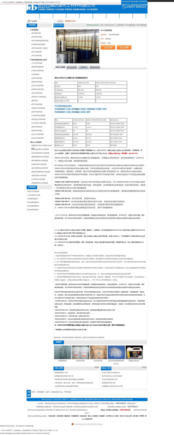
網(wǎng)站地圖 (127, 399)
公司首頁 (33, 16)
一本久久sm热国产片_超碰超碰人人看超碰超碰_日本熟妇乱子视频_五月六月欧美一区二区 (31, 2)
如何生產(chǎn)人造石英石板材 (112, 376)
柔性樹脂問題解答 (33, 202)
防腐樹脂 (71, 337)
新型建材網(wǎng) (57, 392)
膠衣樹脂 (35, 100)
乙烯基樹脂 (59, 16)
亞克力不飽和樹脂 (38, 134)
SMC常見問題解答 (33, 191)
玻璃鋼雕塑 (40, 392)
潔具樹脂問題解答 (33, 209)
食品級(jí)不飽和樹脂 (38, 119)
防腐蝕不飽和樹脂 (38, 89)
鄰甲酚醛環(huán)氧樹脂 (40, 160)
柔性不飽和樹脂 (37, 93)
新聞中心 (65, 399)
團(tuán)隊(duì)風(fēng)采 (93, 399)
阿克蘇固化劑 (80, 361)
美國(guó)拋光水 (134, 361)
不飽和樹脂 (46, 16)
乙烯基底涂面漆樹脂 (38, 44)
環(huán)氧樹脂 (73, 16)
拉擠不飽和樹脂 (37, 112)
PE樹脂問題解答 (32, 199)
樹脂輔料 (86, 16)
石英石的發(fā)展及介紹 (109, 379)
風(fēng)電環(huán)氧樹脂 (40, 149)
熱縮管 (47, 392)
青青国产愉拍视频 (6, 433)
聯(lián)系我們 (139, 16)
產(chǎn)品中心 (110, 25)
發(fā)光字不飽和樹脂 (39, 97)
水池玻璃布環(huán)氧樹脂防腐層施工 (67, 386)
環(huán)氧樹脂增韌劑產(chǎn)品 (116, 362)
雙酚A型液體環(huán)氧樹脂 (41, 172)
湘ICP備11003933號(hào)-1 (79, 410)
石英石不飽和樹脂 (38, 85)
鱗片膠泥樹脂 (36, 33)
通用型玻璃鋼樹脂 (38, 67)
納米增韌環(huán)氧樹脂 (40, 168)
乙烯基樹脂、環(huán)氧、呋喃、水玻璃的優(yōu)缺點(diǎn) (74, 383)
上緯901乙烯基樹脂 (61, 215)
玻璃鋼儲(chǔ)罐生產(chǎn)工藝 (112, 386)
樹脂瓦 (33, 392)
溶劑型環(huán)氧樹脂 (39, 175)
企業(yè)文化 (106, 399)
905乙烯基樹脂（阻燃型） (40, 48)
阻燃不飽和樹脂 (37, 130)
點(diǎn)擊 (82, 329)
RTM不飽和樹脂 (37, 104)
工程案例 (126, 16)
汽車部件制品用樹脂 (38, 115)
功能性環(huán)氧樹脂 (39, 164)
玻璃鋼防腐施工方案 (61, 372)
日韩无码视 (46, 433)
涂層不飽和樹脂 (37, 78)
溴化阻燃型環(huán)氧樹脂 (40, 153)
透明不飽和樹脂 (37, 127)
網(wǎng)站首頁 (47, 399)
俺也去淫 (39, 433)
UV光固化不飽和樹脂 (39, 123)
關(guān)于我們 (99, 16)
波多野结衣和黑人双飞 (28, 433)
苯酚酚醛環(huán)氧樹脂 (40, 183)
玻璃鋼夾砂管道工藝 (108, 383)
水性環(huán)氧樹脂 (38, 179)
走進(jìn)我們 (57, 399)
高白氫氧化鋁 (98, 361)
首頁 (101, 25)
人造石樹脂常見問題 (33, 195)
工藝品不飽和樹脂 (38, 70)
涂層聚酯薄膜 (62, 361)
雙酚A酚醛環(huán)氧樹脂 (40, 157)
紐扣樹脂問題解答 (33, 206)
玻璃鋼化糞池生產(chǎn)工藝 (64, 376)
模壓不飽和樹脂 (37, 82)
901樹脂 (64, 337)
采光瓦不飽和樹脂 (38, 138)
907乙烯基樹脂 (37, 52)
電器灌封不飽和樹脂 (38, 108)
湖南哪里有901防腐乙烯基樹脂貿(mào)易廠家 (69, 379)
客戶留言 (81, 399)
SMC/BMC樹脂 (37, 37)
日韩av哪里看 (16, 433)
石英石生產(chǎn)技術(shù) (111, 372)
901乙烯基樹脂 (37, 55)
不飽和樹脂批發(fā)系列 (38, 60)
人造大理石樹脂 (37, 63)
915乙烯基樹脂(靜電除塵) (40, 40)
